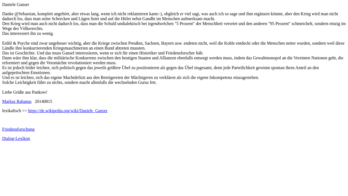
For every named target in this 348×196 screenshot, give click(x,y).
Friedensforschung (18, 129)
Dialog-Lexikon (16, 138)
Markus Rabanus (17, 101)
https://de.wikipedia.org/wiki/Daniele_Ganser (67, 110)
